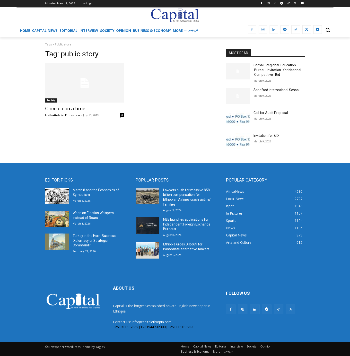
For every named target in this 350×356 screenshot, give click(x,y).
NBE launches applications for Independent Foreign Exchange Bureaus (186, 224)
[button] (327, 30)
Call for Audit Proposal (271, 113)
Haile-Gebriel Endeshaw (62, 115)
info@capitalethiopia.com (152, 322)
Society (51, 100)
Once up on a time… (67, 109)
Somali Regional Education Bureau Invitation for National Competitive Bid (277, 70)
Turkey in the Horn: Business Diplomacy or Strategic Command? (94, 240)
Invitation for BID (266, 136)
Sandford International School (276, 90)
